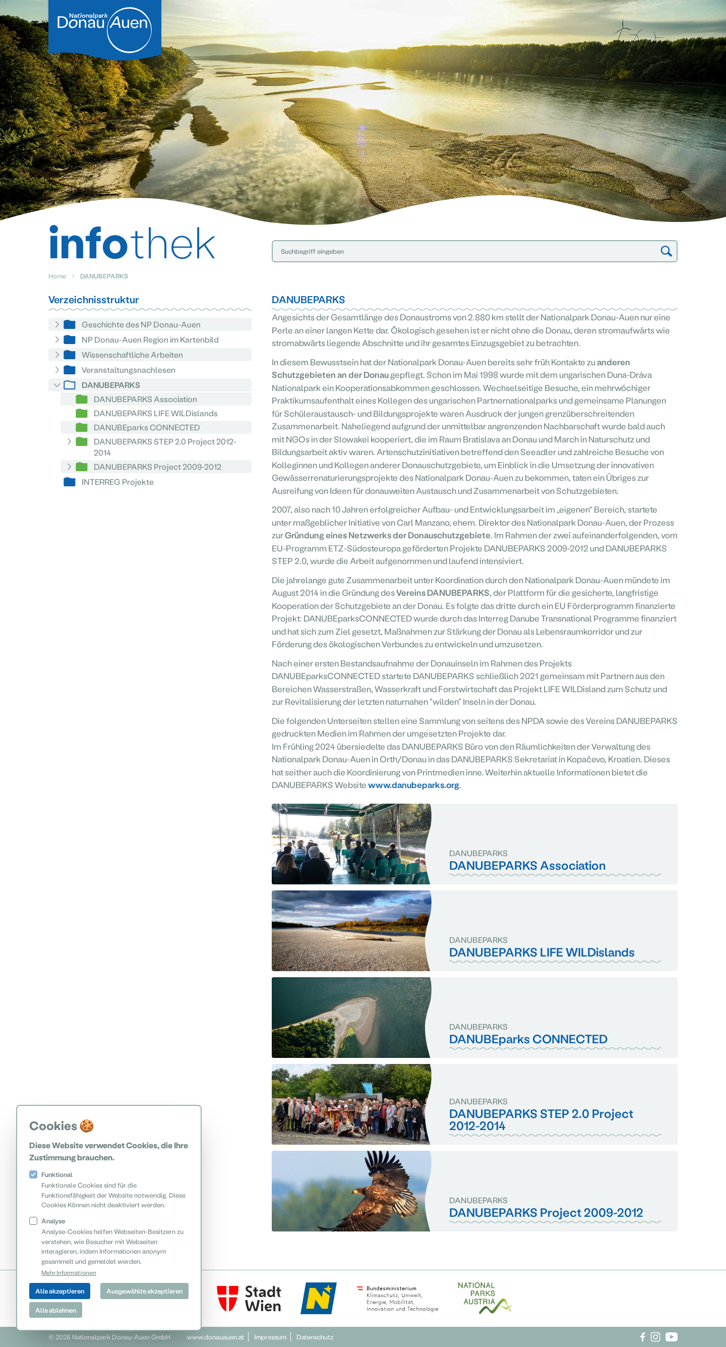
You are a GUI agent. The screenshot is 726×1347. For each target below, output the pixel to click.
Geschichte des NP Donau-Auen (141, 324)
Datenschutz (314, 1336)
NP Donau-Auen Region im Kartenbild (150, 339)
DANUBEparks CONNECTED (147, 427)
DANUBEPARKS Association (145, 399)
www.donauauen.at (215, 1336)
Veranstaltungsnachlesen (128, 369)
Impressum (270, 1336)
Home (57, 275)
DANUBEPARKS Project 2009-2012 (157, 466)
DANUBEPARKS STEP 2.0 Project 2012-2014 (165, 446)
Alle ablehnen (55, 1310)
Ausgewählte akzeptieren (144, 1291)
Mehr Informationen (68, 1272)
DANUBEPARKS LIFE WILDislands (156, 413)
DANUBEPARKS (111, 384)
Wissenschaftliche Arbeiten (132, 354)
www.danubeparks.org (413, 784)
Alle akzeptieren (59, 1291)
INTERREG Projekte (118, 481)
